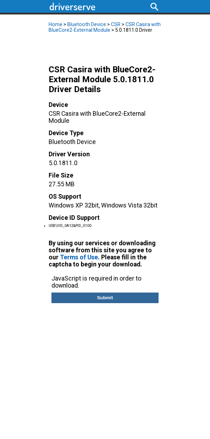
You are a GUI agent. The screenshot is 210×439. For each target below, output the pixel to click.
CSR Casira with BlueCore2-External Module (105, 27)
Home (55, 24)
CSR (116, 24)
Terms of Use (79, 257)
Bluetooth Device (86, 24)
